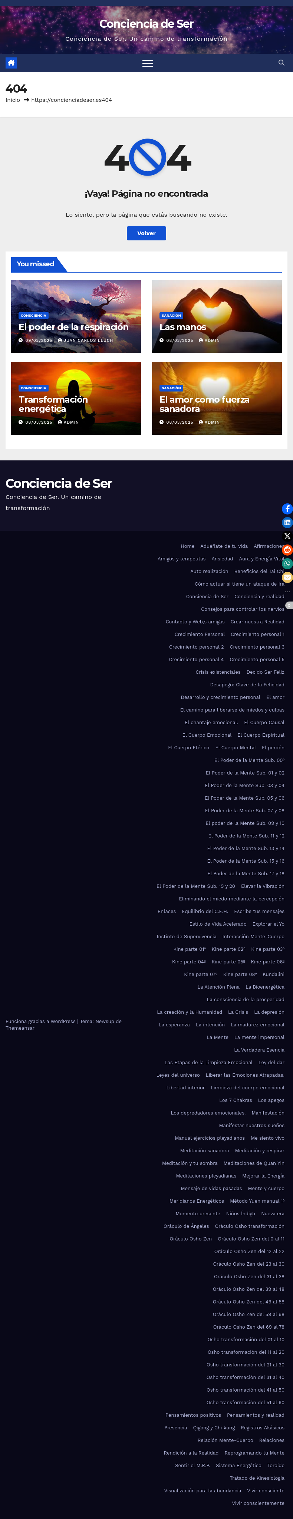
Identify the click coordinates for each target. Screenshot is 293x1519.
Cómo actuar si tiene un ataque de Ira (239, 584)
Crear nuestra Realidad (257, 621)
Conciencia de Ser (146, 24)
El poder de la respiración (74, 327)
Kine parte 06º (267, 962)
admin (209, 340)
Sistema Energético (238, 1465)
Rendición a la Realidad (191, 1453)
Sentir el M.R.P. (192, 1465)
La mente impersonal (259, 1037)
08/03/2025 (181, 340)
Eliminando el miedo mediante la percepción (231, 899)
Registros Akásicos (262, 1427)
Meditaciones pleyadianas (206, 1176)
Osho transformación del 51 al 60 (245, 1402)
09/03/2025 (40, 340)
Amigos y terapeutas (181, 559)
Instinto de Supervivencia (187, 936)
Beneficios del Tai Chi (259, 571)
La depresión (269, 1012)
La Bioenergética (265, 987)
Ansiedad (222, 559)
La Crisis (238, 1012)
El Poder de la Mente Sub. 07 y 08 (244, 810)
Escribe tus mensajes (259, 911)
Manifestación (267, 1113)
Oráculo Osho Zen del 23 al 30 (248, 1264)
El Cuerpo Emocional (207, 735)
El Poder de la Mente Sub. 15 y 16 (245, 861)
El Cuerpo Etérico (188, 747)
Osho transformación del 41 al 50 (245, 1390)
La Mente (217, 1037)
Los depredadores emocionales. (208, 1113)
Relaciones (271, 1440)
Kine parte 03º (267, 949)
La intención (210, 1024)
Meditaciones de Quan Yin (254, 1163)
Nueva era (272, 1213)
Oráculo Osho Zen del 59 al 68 (248, 1314)
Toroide (275, 1465)
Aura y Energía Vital (262, 559)
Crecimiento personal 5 (257, 659)
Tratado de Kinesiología (257, 1478)
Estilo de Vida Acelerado (218, 924)
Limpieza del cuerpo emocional (247, 1087)
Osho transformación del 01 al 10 (245, 1339)
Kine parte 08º (240, 974)
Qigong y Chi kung (214, 1427)
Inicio (13, 100)
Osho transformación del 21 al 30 (245, 1365)
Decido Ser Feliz (265, 672)
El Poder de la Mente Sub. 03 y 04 (244, 785)
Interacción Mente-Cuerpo (253, 936)
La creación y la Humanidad (189, 1012)
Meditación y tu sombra (190, 1163)
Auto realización (209, 571)
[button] (281, 62)
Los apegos (271, 1100)
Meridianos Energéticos (196, 1201)
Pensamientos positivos (193, 1415)
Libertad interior (186, 1087)
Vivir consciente (265, 1490)
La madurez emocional (257, 1024)
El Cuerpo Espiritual (260, 735)
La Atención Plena (218, 987)
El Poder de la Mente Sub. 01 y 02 (245, 773)
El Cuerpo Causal (264, 722)
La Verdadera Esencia (259, 1050)
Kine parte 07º (200, 974)
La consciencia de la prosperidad (245, 999)
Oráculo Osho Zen (190, 1239)
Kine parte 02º (228, 949)
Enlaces (167, 911)
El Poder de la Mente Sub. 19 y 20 (196, 886)
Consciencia (33, 315)
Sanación (171, 315)
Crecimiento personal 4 (196, 659)
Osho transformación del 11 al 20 (246, 1352)
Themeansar (20, 1028)
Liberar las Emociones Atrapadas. (245, 1075)
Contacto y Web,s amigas (195, 621)
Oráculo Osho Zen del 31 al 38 (249, 1276)
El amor (275, 697)
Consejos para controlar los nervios (242, 609)
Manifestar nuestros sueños (251, 1125)
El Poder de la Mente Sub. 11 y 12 (246, 836)
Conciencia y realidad (259, 596)
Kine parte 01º (189, 949)
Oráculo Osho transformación (249, 1226)
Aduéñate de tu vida (224, 546)
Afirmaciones (269, 546)
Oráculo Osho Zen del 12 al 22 (249, 1251)
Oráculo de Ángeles (186, 1226)
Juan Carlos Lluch (85, 340)
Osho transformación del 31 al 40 (245, 1377)
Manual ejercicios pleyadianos (210, 1138)
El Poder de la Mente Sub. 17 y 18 (245, 873)
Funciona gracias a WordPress (41, 1021)
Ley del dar (271, 1062)
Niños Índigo (240, 1213)
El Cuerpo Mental (235, 747)
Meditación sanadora (204, 1150)
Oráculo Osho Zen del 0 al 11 (251, 1239)
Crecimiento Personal (200, 634)
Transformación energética (53, 404)
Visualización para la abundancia (202, 1490)
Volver (146, 233)
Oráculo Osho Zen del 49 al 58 (248, 1302)
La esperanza (174, 1024)
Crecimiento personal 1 (257, 634)
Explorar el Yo (268, 924)
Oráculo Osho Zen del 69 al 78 (248, 1327)
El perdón (273, 747)
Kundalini (273, 974)
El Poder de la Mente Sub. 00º (249, 760)
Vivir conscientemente (258, 1503)
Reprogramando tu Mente (254, 1453)
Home (187, 546)
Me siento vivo (267, 1138)
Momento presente (198, 1213)
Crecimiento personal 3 (257, 647)
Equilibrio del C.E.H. (205, 911)
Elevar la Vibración (262, 886)
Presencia (175, 1427)
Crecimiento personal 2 (196, 647)
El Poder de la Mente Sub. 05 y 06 (244, 798)
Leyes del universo (178, 1075)
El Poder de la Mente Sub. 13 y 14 (245, 848)
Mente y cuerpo (266, 1188)
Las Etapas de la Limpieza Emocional (209, 1062)
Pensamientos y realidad (255, 1415)
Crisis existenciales (217, 672)
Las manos (182, 327)
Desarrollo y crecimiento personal (220, 697)
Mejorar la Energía (263, 1176)
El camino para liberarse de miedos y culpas (232, 710)
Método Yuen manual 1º (257, 1201)
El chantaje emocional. (211, 722)
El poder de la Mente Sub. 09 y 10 (244, 823)
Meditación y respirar (259, 1150)
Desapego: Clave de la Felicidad (247, 684)
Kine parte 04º (188, 962)
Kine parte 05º (228, 962)
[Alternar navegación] (148, 63)
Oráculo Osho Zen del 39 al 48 (248, 1289)
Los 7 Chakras (235, 1100)
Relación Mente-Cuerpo (225, 1440)
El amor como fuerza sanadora (204, 404)
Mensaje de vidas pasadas (211, 1188)
